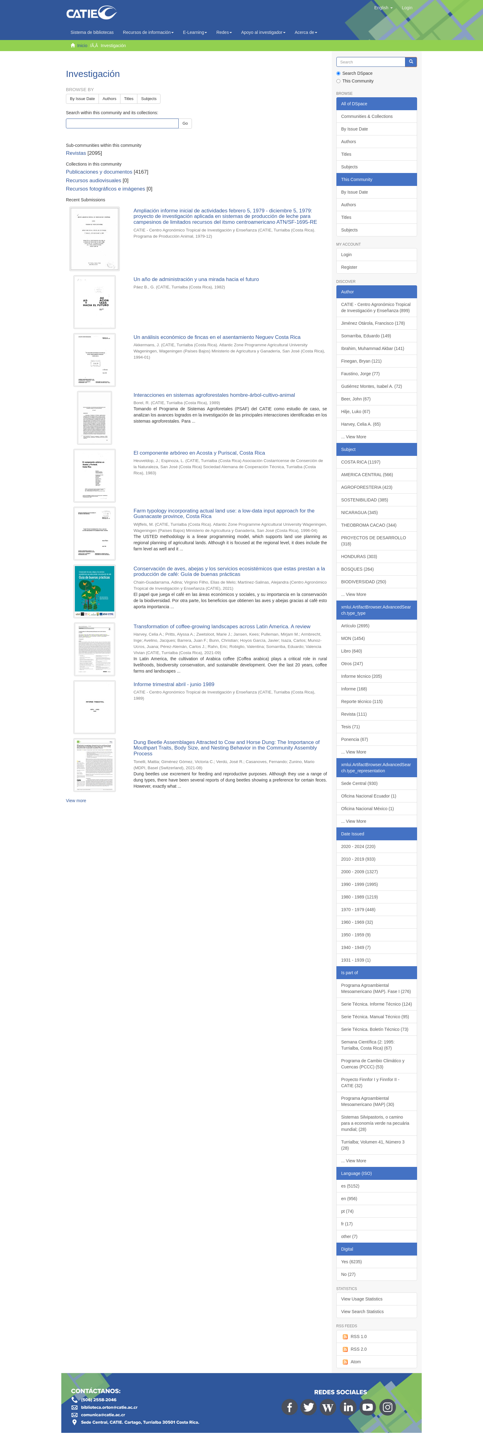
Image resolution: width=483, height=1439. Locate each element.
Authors (109, 98)
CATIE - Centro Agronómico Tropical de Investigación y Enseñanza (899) (376, 307)
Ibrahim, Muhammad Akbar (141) (372, 348)
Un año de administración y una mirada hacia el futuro (196, 279)
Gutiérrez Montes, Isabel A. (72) (371, 386)
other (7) (349, 1236)
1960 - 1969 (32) (357, 922)
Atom (351, 1362)
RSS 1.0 (354, 1337)
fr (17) (347, 1223)
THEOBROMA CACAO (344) (369, 525)
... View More (353, 436)
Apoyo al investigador (263, 32)
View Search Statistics (362, 1311)
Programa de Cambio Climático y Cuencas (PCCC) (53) (372, 1063)
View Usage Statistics (362, 1298)
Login (346, 254)
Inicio (82, 45)
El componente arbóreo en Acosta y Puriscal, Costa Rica (199, 453)
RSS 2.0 (354, 1349)
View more (76, 800)
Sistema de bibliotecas (92, 32)
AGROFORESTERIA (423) (366, 487)
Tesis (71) (350, 726)
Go (185, 123)
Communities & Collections (367, 116)
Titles (129, 98)
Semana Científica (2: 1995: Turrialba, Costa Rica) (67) (368, 1045)
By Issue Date (82, 98)
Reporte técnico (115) (362, 701)
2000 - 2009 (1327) (359, 871)
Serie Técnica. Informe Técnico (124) (376, 1004)
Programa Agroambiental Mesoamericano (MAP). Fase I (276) (376, 988)
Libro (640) (351, 651)
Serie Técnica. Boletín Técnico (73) (374, 1029)
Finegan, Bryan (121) (361, 361)
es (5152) (350, 1186)
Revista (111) (354, 714)
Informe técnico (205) (361, 676)
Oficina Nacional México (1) (367, 808)
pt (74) (347, 1211)
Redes (224, 32)
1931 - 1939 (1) (356, 960)
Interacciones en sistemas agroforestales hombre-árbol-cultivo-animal (214, 395)
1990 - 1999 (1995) (359, 884)
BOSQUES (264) (357, 569)
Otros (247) (352, 663)
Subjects (148, 98)
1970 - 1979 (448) (358, 909)
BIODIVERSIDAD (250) (363, 581)
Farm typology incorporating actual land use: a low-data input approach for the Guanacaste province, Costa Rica (224, 514)
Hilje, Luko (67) (355, 411)
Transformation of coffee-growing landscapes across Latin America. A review (221, 626)
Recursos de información (148, 32)
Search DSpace (354, 73)
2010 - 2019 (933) (358, 859)
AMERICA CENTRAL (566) (367, 474)
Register (349, 267)
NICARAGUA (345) (359, 512)
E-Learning (195, 32)
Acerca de (306, 32)
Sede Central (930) (359, 783)
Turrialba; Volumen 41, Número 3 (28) (373, 1145)
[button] (383, 7)
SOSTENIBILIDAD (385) (364, 499)
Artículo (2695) (355, 625)
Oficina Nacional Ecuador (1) (368, 796)
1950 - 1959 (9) (356, 934)
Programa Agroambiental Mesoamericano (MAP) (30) (367, 1101)
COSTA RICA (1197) (360, 462)
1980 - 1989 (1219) (359, 896)
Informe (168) (354, 688)
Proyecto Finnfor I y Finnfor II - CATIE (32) (370, 1082)
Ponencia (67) (354, 739)
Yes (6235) (351, 1261)
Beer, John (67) (356, 398)
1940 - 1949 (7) (356, 947)
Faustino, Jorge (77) (360, 373)
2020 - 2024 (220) (358, 846)
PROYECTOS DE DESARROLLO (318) (373, 540)
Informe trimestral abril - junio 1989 (173, 684)
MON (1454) (353, 638)
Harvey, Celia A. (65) (361, 424)
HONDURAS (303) (359, 556)
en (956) (349, 1198)
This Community (355, 80)
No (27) (348, 1274)
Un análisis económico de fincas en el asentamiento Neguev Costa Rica (216, 337)
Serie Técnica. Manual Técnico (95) (375, 1016)
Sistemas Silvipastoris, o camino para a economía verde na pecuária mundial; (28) (375, 1123)
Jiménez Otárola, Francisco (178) (373, 323)
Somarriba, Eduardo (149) (366, 335)
